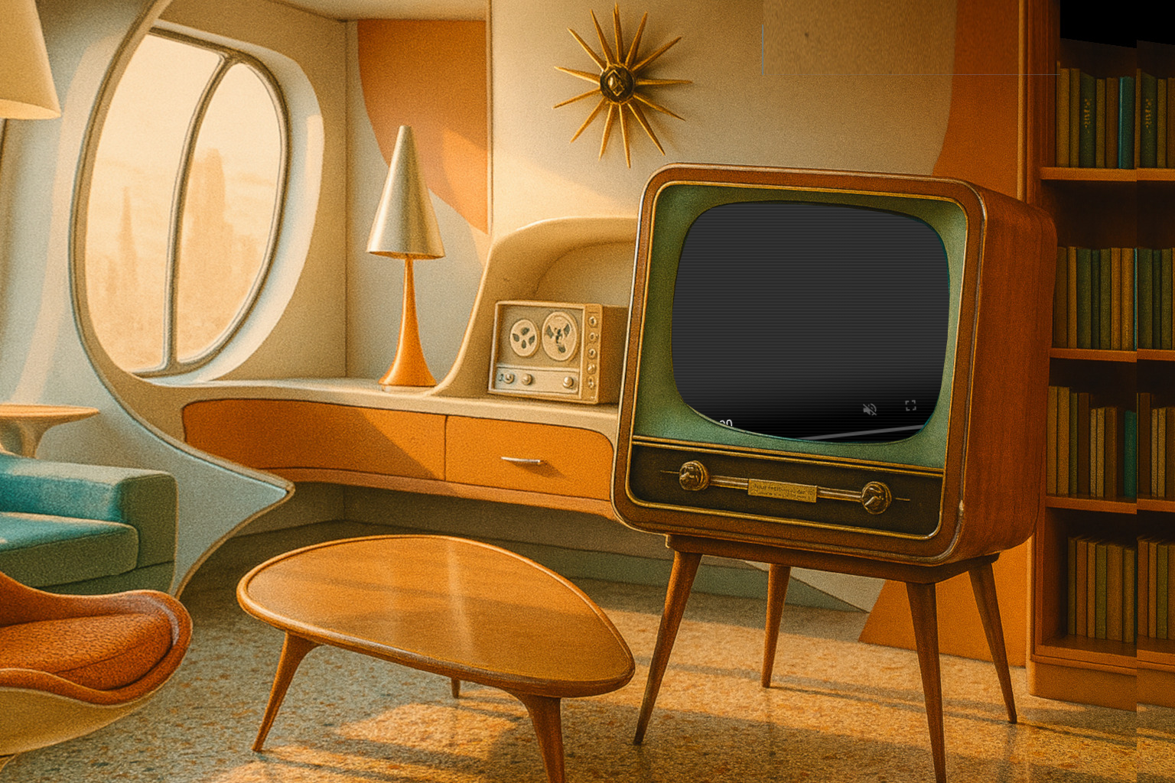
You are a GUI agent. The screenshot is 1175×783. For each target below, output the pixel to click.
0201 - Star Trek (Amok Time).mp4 (811, 324)
